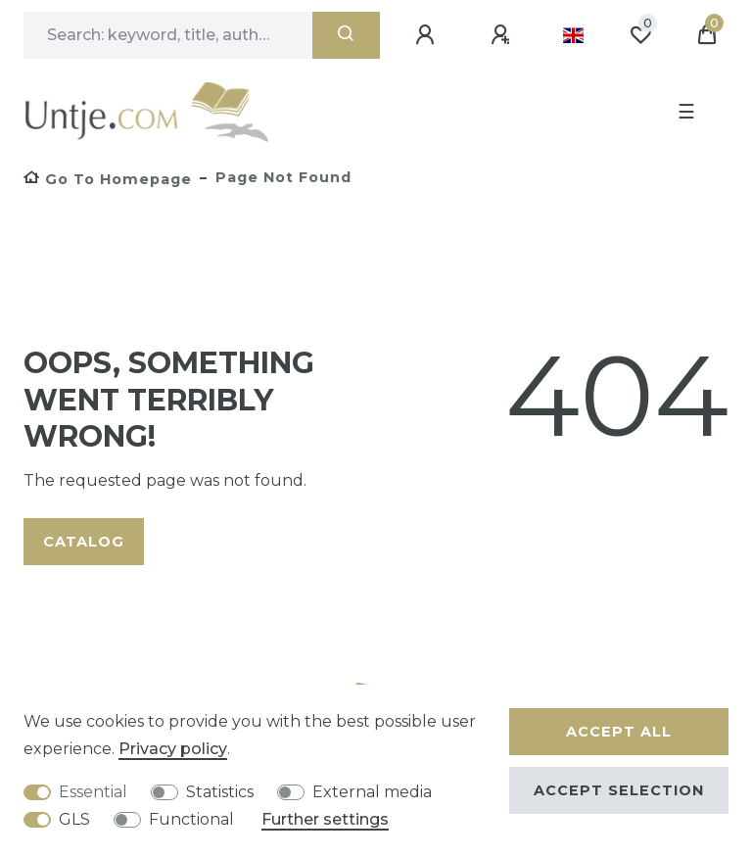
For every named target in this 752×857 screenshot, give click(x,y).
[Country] (573, 35)
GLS (74, 819)
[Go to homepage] (108, 179)
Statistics (220, 792)
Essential (93, 792)
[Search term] (168, 35)
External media (372, 792)
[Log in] (428, 35)
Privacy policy (172, 748)
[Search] (346, 35)
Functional (191, 819)
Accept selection (619, 790)
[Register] (503, 35)
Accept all (619, 731)
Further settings (325, 819)
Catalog (83, 541)
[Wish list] (640, 35)
